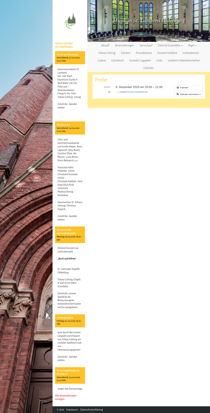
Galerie (102, 60)
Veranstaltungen (124, 45)
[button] (188, 94)
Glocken (125, 53)
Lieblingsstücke (65, 317)
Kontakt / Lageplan (140, 60)
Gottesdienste (191, 53)
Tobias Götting (106, 53)
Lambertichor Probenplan (132, 92)
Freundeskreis (144, 53)
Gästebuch (117, 60)
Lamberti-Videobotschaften (184, 60)
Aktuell (105, 45)
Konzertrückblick (167, 53)
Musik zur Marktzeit (67, 54)
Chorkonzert (63, 124)
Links (159, 60)
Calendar (149, 68)
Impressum (72, 409)
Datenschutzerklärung (91, 409)
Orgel (192, 45)
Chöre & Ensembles (170, 45)
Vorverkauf (146, 45)
